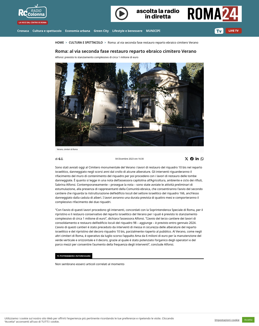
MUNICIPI (153, 31)
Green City (101, 31)
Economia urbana (77, 31)
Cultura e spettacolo (47, 31)
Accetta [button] (248, 319)
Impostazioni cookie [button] (227, 319)
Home (59, 42)
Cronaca (23, 31)
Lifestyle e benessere (127, 31)
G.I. (60, 159)
